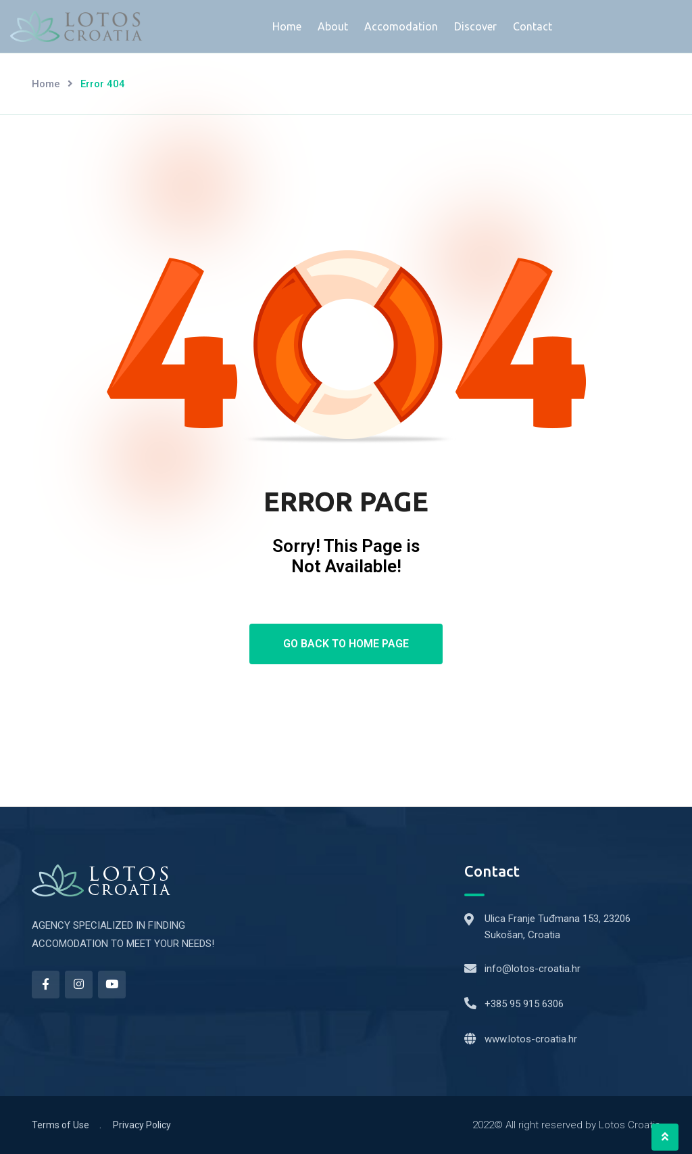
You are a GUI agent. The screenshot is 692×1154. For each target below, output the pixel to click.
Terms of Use (60, 1125)
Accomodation (401, 26)
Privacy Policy (142, 1125)
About (333, 26)
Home (286, 26)
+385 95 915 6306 (524, 1004)
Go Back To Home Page (346, 643)
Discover (475, 26)
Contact (532, 26)
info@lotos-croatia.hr (532, 969)
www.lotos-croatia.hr (531, 1039)
